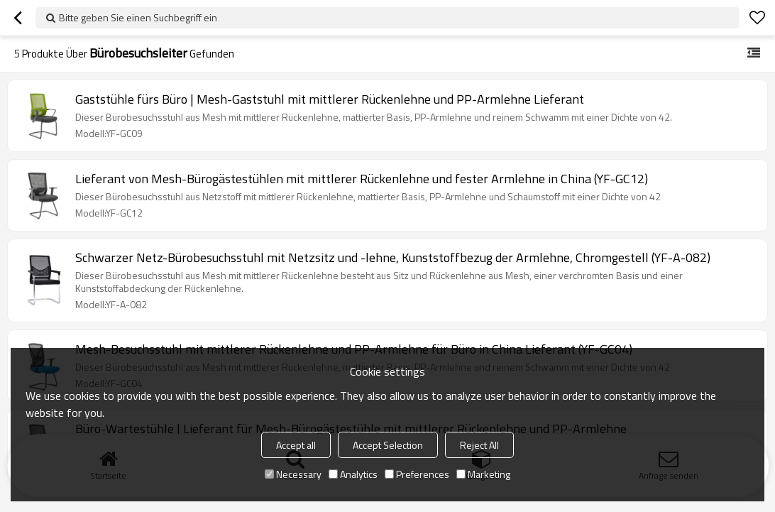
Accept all (296, 444)
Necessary (293, 474)
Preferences (417, 474)
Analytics (353, 474)
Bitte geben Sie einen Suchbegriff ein (138, 17)
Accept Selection (388, 444)
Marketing (483, 474)
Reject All (479, 444)
